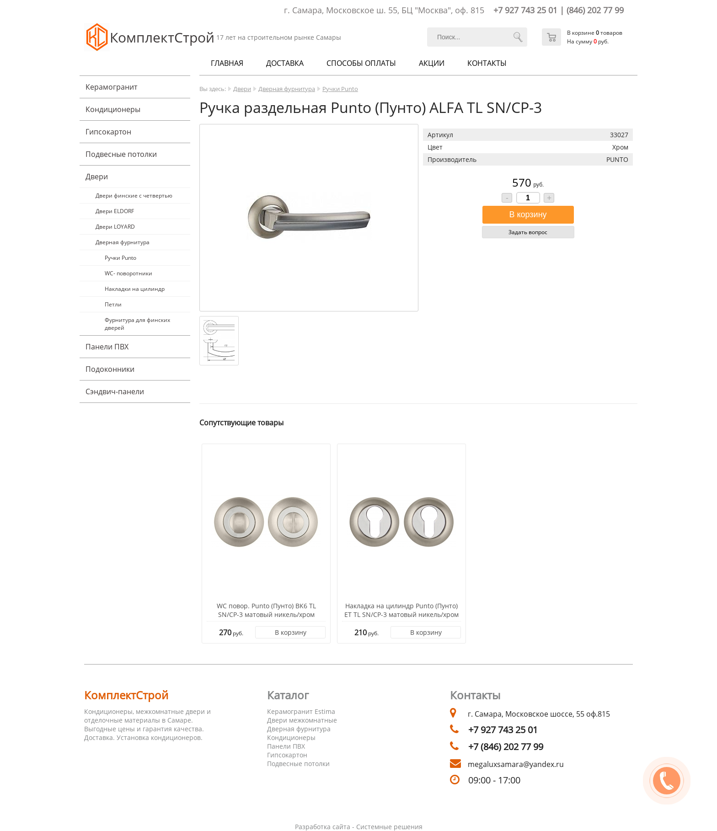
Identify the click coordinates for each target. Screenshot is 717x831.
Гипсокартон (108, 132)
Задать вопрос (527, 232)
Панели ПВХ (107, 347)
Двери (97, 177)
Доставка (285, 63)
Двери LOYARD (115, 227)
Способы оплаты (361, 63)
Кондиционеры (113, 109)
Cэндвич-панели (115, 391)
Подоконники (110, 369)
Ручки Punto (120, 258)
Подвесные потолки (121, 154)
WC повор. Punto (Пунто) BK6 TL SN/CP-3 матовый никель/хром (266, 610)
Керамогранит (111, 87)
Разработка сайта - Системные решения (359, 826)
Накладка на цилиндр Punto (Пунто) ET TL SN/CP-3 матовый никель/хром (401, 610)
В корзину (290, 632)
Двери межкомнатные (302, 720)
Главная (227, 63)
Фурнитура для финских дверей (137, 324)
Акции (431, 63)
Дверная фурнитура (123, 242)
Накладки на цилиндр (135, 289)
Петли (113, 304)
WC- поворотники (128, 273)
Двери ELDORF (115, 211)
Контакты (487, 63)
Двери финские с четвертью (134, 195)
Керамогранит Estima (301, 711)
